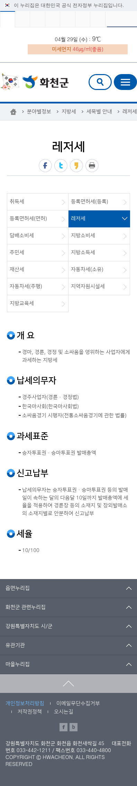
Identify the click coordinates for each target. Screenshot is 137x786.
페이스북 (45, 165)
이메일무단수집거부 (78, 703)
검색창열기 (100, 82)
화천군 (34, 82)
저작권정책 (30, 712)
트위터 (60, 165)
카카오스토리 (76, 165)
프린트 (92, 165)
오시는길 (63, 712)
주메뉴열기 (125, 82)
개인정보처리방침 (25, 703)
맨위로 (68, 683)
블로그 (73, 727)
